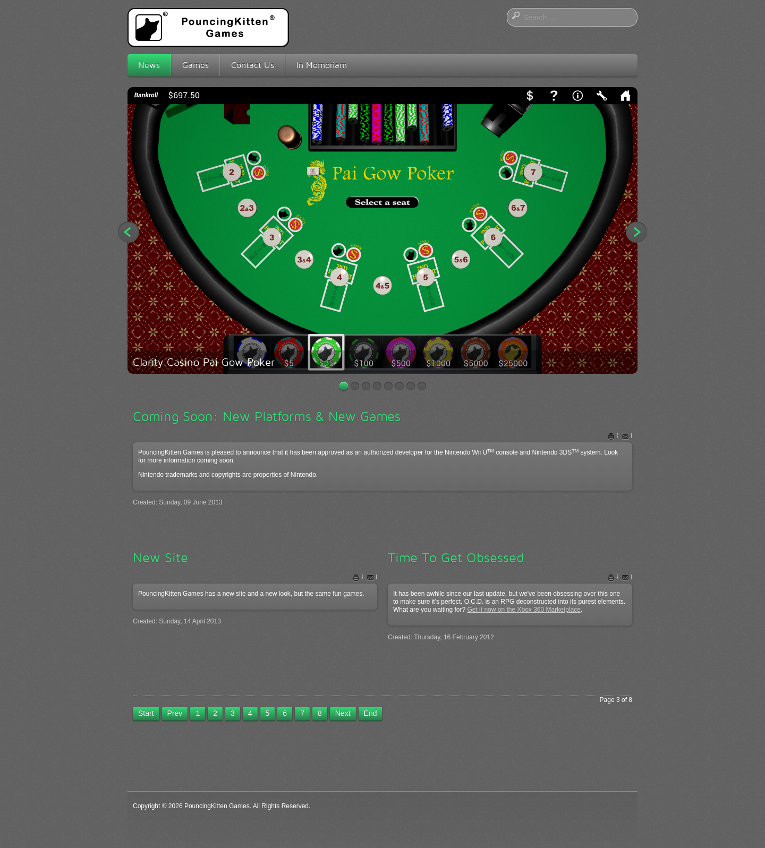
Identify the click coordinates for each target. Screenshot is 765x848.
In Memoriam (321, 65)
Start (146, 713)
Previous (128, 232)
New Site (160, 557)
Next (636, 232)
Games (195, 65)
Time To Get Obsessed (456, 557)
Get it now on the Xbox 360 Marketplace (523, 609)
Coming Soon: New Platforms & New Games (267, 416)
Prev (175, 713)
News (149, 65)
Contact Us (252, 65)
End (370, 713)
